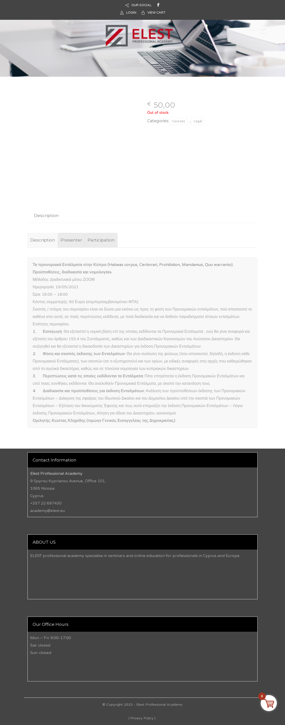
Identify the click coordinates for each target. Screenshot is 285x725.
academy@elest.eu (47, 510)
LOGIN (131, 13)
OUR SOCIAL (141, 5)
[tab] (46, 216)
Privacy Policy (142, 718)
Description (46, 215)
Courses (178, 121)
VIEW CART (156, 13)
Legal (198, 121)
